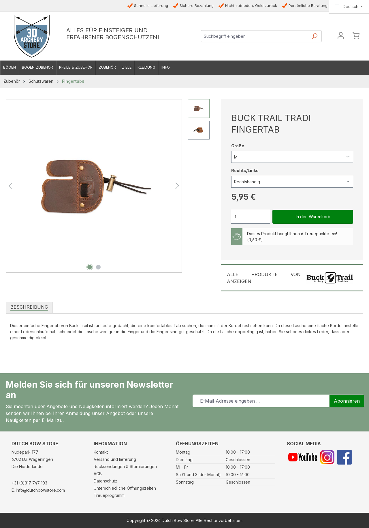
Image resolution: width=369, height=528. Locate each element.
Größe (237, 145)
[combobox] (254, 36)
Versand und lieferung (115, 459)
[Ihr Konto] (340, 36)
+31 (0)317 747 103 (29, 482)
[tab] (29, 307)
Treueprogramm (109, 495)
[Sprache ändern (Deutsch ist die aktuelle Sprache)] (349, 7)
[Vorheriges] (10, 185)
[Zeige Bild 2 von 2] (98, 267)
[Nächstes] (177, 185)
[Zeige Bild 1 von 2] (89, 267)
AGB (98, 473)
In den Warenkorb (312, 216)
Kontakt (101, 452)
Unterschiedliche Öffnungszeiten (125, 488)
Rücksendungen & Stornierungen (125, 466)
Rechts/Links (245, 170)
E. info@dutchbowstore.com (38, 490)
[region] (107, 186)
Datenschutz (105, 480)
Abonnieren (347, 401)
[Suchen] (314, 38)
